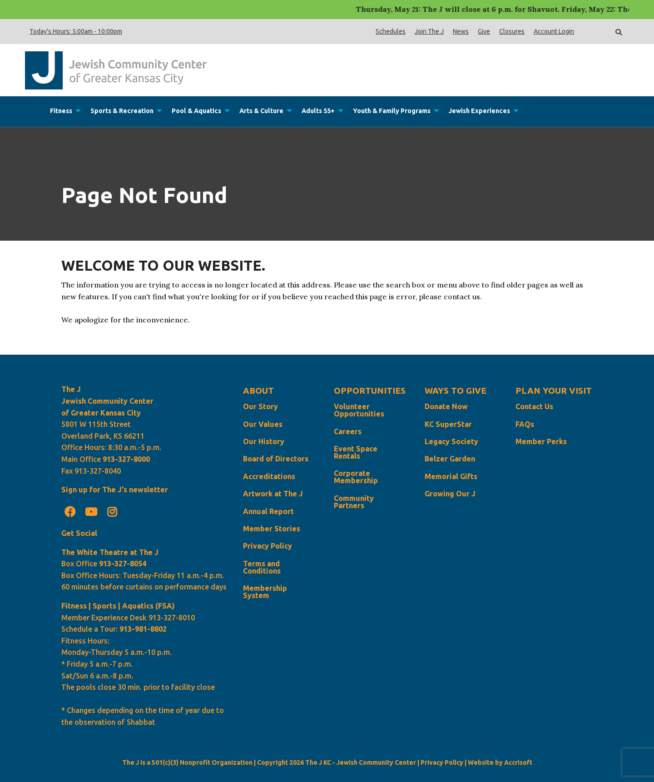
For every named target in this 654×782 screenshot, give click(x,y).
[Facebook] (70, 511)
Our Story (260, 406)
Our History (263, 441)
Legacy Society (451, 441)
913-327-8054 (122, 563)
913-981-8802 (143, 629)
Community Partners (354, 502)
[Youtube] (90, 511)
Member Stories (271, 529)
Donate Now (446, 406)
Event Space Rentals (355, 452)
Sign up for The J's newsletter (114, 489)
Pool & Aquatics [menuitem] (196, 110)
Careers (348, 431)
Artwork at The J (273, 494)
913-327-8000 (126, 459)
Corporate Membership (356, 477)
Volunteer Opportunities (359, 410)
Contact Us (534, 406)
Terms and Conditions (262, 567)
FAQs (524, 424)
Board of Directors (275, 459)
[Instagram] (112, 511)
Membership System (265, 591)
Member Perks (541, 441)
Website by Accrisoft (500, 762)
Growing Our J (450, 494)
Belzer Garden (450, 459)
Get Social (79, 533)
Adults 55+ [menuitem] (318, 110)
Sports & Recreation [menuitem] (122, 110)
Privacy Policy (267, 546)
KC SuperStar (448, 424)
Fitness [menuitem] (61, 110)
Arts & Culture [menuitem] (261, 110)
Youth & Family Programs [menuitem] (392, 110)
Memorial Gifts (451, 476)
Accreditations (269, 476)
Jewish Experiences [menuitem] (479, 110)
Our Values (262, 424)
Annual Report (268, 511)
